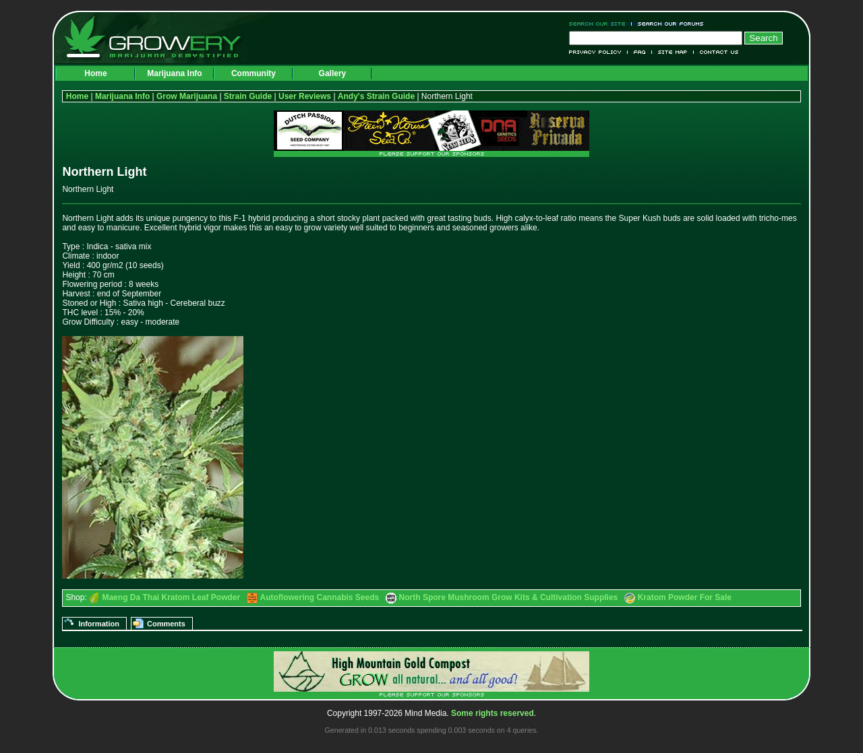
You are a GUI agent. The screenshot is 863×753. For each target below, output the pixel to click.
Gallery (333, 73)
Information (98, 624)
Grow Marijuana (186, 96)
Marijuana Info (174, 73)
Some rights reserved (492, 713)
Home (95, 73)
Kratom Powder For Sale (685, 597)
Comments (166, 624)
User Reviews (304, 96)
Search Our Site (600, 24)
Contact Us (716, 52)
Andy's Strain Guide (376, 96)
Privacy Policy (598, 52)
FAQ (640, 52)
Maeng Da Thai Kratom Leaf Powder (171, 597)
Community (253, 73)
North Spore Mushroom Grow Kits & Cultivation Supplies (508, 597)
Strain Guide (248, 96)
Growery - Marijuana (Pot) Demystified (160, 37)
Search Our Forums (668, 24)
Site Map (673, 52)
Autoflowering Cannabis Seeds (320, 597)
